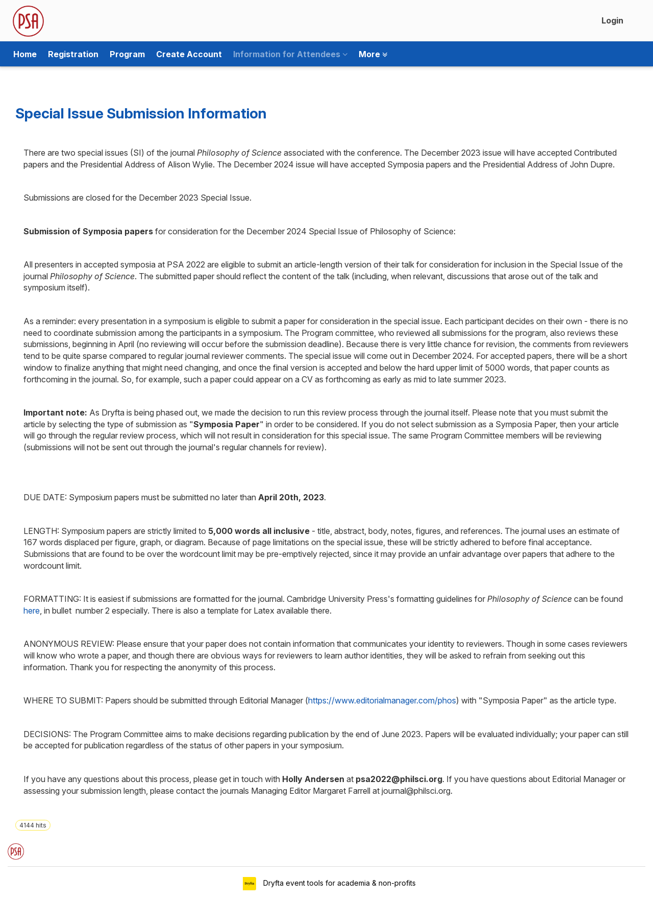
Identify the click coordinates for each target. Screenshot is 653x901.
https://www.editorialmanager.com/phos (382, 700)
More (373, 54)
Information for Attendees (290, 54)
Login (612, 20)
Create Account (189, 54)
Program (127, 54)
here (31, 610)
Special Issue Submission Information (141, 113)
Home (25, 54)
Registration (73, 54)
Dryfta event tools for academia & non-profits (338, 883)
